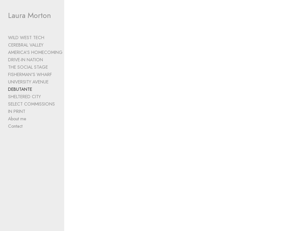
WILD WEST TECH (26, 37)
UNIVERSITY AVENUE (28, 82)
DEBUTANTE (20, 89)
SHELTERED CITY (24, 96)
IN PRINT (16, 111)
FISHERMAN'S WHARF (30, 74)
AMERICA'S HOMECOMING (35, 52)
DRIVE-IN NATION (25, 59)
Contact (15, 126)
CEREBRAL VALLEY (25, 45)
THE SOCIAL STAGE (28, 67)
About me (17, 119)
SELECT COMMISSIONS (31, 104)
